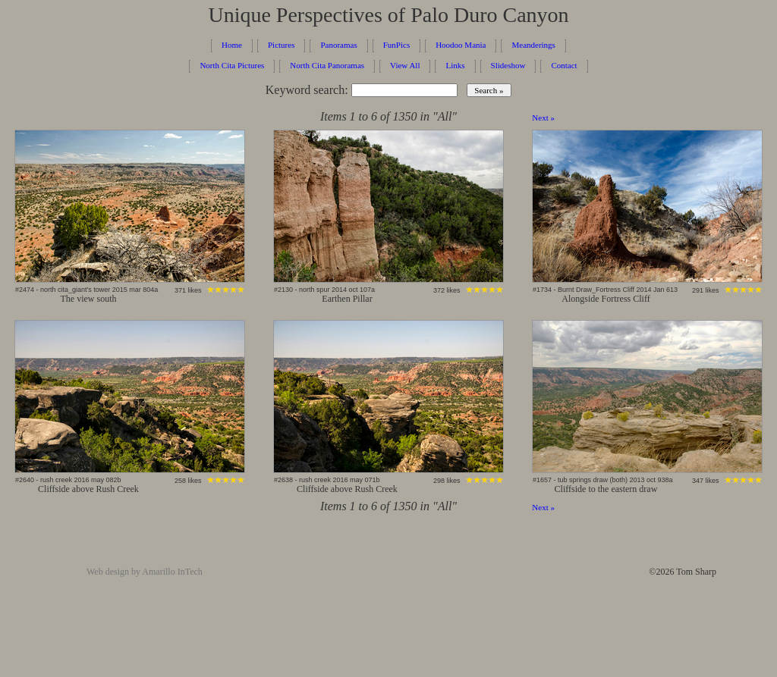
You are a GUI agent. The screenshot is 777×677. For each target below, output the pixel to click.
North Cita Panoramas (327, 65)
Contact (564, 65)
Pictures (281, 44)
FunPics (396, 44)
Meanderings (533, 44)
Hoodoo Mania (461, 44)
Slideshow (508, 65)
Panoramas (338, 44)
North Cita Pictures (232, 65)
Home (232, 44)
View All (405, 65)
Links (454, 65)
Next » (543, 117)
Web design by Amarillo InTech (145, 571)
